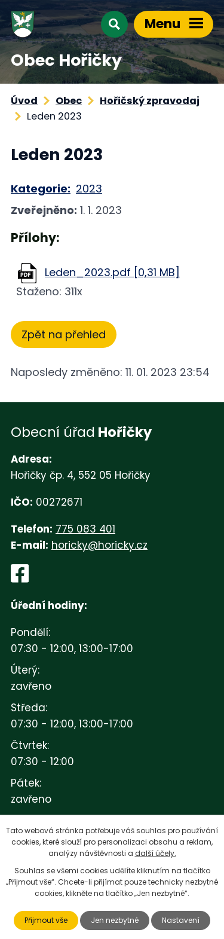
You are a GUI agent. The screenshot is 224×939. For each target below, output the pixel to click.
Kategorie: (40, 188)
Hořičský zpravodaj (150, 101)
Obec (69, 101)
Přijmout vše (45, 920)
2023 (89, 188)
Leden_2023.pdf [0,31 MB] (112, 272)
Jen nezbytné (115, 920)
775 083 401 (85, 529)
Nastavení (181, 920)
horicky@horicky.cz (99, 545)
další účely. (155, 853)
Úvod (24, 101)
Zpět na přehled (64, 334)
